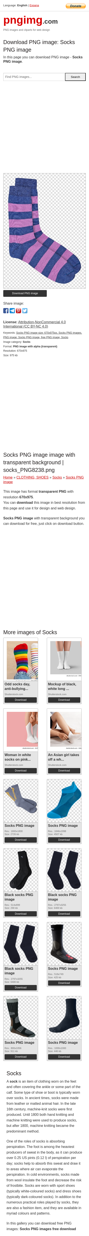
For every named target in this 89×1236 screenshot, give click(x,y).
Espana (34, 5)
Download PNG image (25, 293)
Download (20, 699)
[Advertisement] (44, 128)
